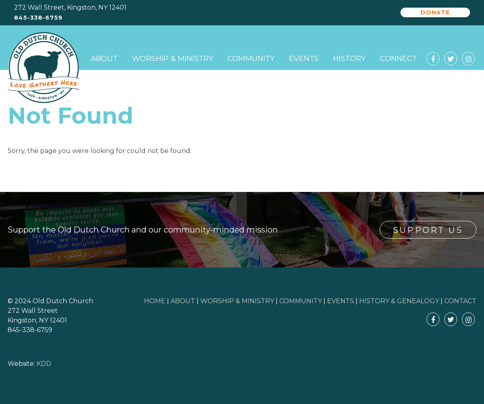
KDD (44, 363)
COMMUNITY (300, 301)
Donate (435, 12)
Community (251, 58)
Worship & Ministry (172, 58)
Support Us (428, 230)
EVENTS (340, 301)
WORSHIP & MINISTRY (237, 301)
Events (304, 58)
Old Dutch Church (44, 68)
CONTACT (460, 301)
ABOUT (183, 301)
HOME (154, 301)
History (349, 58)
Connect (398, 58)
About (104, 58)
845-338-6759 (38, 17)
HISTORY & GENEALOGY (399, 301)
